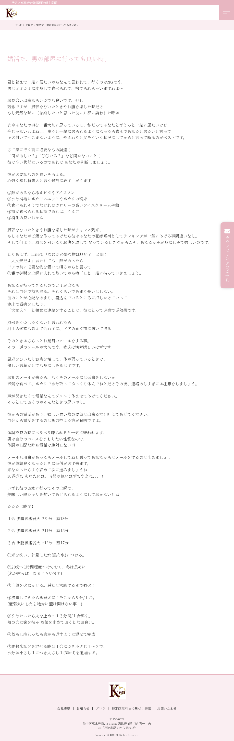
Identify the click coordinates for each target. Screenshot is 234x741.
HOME (18, 25)
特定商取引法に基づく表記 (131, 708)
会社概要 (63, 708)
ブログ (29, 25)
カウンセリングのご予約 (227, 259)
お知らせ (83, 708)
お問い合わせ (167, 708)
